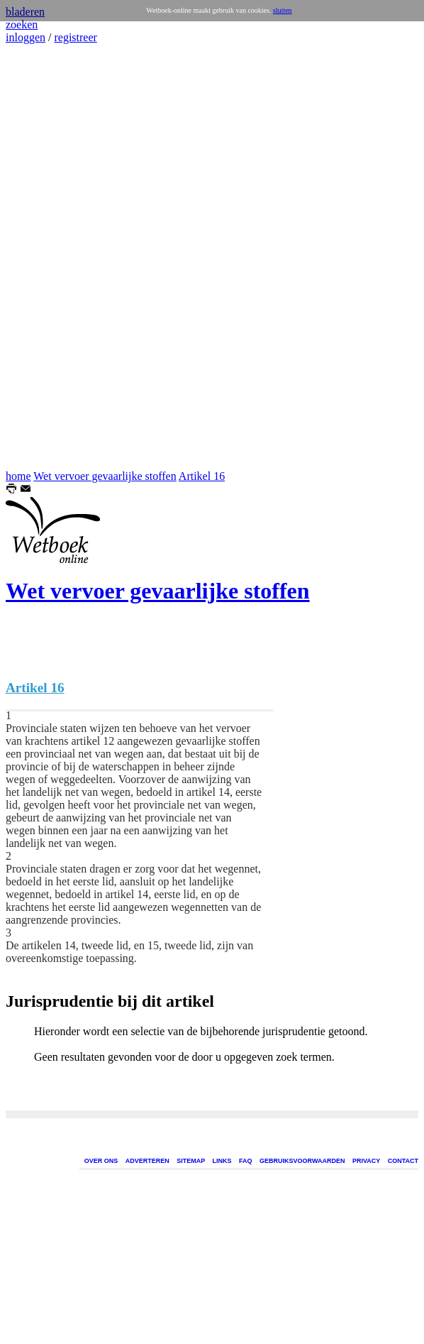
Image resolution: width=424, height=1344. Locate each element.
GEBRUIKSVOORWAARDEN (302, 1160)
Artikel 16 (202, 476)
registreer (75, 37)
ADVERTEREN (147, 1160)
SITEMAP (191, 1160)
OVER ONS (101, 1160)
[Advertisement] (48, 257)
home (18, 476)
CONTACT (403, 1160)
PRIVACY (366, 1160)
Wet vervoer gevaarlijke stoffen (104, 476)
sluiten (282, 10)
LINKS (222, 1160)
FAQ (245, 1160)
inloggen (25, 37)
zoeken (22, 24)
